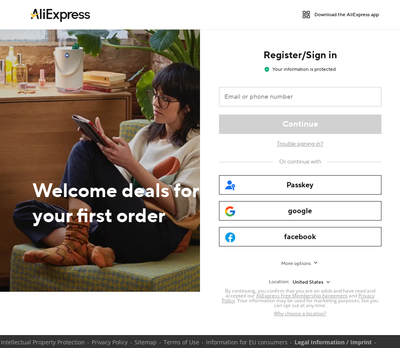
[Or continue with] (300, 162)
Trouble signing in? (300, 144)
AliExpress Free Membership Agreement (301, 295)
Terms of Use (181, 342)
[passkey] (300, 185)
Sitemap (146, 342)
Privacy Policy (110, 342)
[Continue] (300, 124)
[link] (60, 14)
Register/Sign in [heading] (300, 55)
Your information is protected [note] (300, 69)
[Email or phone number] (294, 97)
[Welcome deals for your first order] (100, 161)
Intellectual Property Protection (43, 342)
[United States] (312, 282)
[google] (300, 211)
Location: (279, 282)
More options (296, 264)
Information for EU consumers (247, 342)
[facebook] (300, 236)
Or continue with (300, 162)
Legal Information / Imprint (333, 342)
